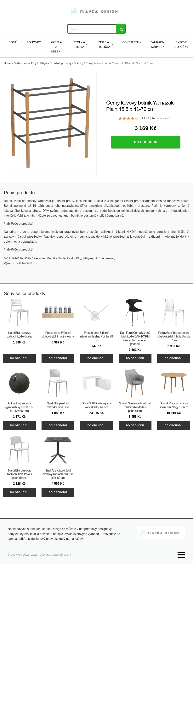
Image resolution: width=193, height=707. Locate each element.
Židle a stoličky (104, 44)
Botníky (78, 63)
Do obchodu (145, 142)
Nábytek (44, 63)
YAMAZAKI (24, 263)
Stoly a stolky (79, 44)
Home (7, 63)
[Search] (120, 28)
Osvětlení (130, 42)
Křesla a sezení (56, 46)
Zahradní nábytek (157, 44)
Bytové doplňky (181, 44)
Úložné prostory (61, 63)
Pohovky (34, 42)
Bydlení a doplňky (25, 63)
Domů (13, 42)
